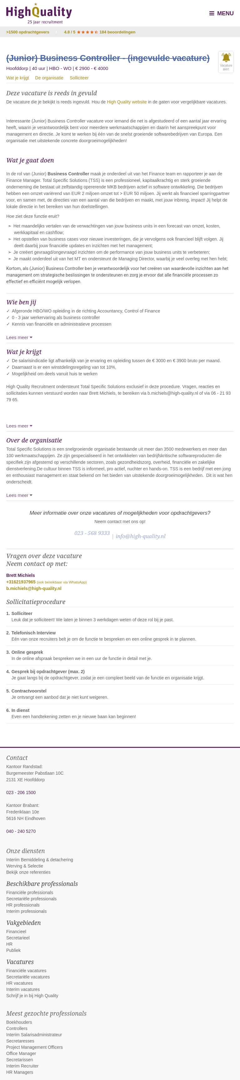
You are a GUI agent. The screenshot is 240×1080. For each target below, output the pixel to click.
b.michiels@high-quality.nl (34, 588)
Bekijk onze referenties (28, 872)
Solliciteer (79, 77)
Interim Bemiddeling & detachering (39, 859)
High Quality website (127, 101)
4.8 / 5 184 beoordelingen (99, 32)
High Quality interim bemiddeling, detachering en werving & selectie (39, 13)
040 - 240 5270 (21, 831)
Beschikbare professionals (42, 884)
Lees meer (19, 337)
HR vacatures (19, 983)
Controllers (17, 1028)
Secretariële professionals (31, 898)
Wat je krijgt (17, 77)
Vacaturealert (226, 62)
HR (9, 944)
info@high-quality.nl (141, 536)
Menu (221, 13)
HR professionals (23, 905)
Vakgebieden (23, 923)
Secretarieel (18, 937)
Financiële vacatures (26, 970)
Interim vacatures (23, 989)
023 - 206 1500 (21, 792)
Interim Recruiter (22, 1065)
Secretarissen (19, 1059)
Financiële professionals (29, 892)
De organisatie (49, 77)
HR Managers (19, 1072)
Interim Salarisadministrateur (34, 1034)
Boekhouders (19, 1022)
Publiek (13, 950)
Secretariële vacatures (28, 976)
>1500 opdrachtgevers (27, 32)
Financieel (16, 931)
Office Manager (21, 1053)
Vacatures (20, 962)
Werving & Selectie (24, 865)
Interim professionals (26, 911)
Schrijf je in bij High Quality (32, 995)
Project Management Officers (34, 1047)
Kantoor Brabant (22, 805)
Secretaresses (20, 1040)
